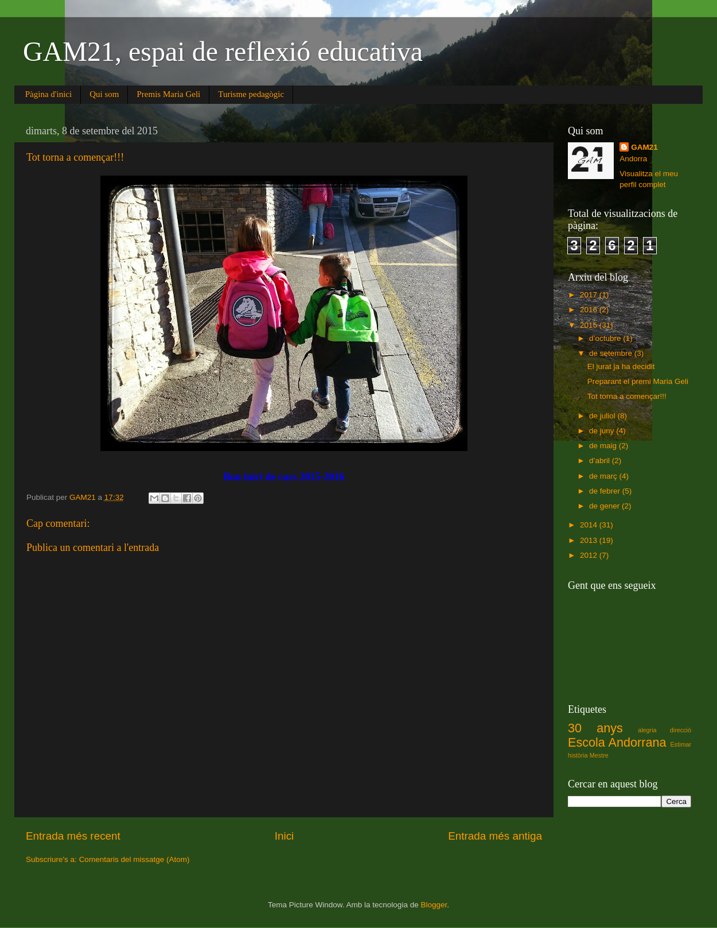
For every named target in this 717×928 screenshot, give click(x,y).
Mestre (599, 755)
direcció (680, 730)
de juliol (603, 415)
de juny (602, 430)
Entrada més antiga (495, 836)
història (578, 755)
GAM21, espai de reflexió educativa (223, 51)
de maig (604, 445)
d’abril (600, 460)
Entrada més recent (73, 836)
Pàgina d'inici (48, 94)
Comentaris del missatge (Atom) (134, 859)
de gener (605, 506)
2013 (589, 540)
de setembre (611, 353)
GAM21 (644, 147)
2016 (589, 309)
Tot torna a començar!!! (627, 396)
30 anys (595, 728)
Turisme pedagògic (251, 94)
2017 (589, 294)
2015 (589, 325)
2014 (589, 525)
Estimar (680, 744)
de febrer (605, 491)
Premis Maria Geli (168, 94)
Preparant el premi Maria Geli (637, 381)
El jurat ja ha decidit (621, 366)
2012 (589, 555)
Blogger (433, 904)
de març (604, 476)
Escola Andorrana (617, 742)
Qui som (104, 94)
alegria (647, 730)
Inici (284, 836)
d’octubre (606, 338)
